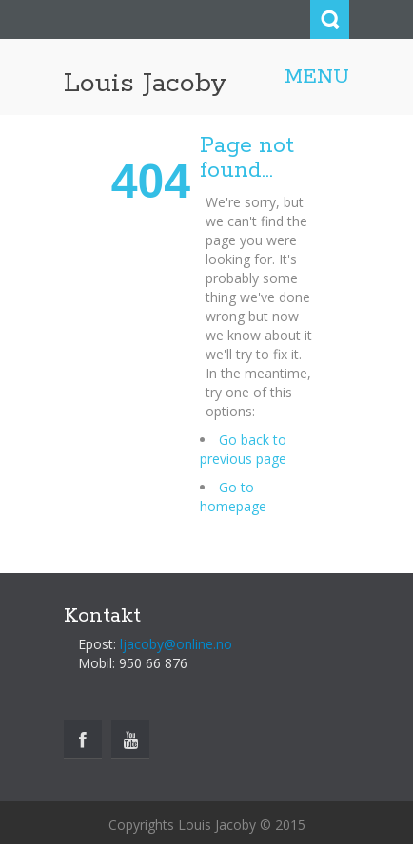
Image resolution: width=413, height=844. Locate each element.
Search (329, 19)
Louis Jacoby (145, 83)
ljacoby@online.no (176, 644)
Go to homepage (233, 496)
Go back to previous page (243, 449)
